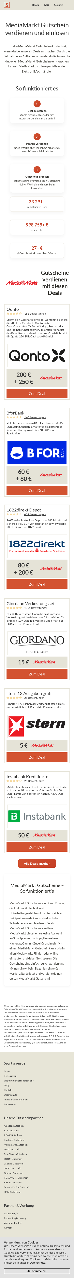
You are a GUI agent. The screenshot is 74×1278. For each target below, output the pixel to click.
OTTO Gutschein (12, 1168)
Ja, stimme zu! (36, 1271)
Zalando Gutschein (13, 1163)
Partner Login (11, 1213)
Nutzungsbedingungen (16, 1099)
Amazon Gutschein (14, 1125)
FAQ (46, 5)
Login (7, 1071)
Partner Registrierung (15, 1218)
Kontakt (8, 1090)
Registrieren (10, 1075)
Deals (35, 5)
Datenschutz (10, 1094)
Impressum (10, 1104)
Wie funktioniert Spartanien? (19, 1080)
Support (58, 5)
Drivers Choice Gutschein (17, 1187)
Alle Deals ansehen (37, 863)
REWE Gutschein (13, 1135)
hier (51, 1252)
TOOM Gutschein (13, 1158)
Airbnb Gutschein (13, 1182)
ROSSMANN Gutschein (16, 1177)
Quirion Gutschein (13, 1173)
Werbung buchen (13, 1222)
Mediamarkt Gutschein (16, 1144)
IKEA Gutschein (12, 1149)
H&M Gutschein (12, 1191)
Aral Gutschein (11, 1130)
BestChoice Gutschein (15, 1154)
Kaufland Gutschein (14, 1139)
